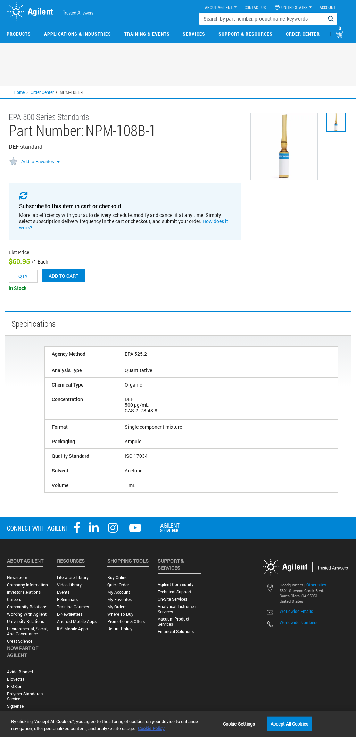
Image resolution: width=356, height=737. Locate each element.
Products (19, 34)
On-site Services (172, 599)
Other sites (316, 585)
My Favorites (119, 599)
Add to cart (63, 276)
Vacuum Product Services (173, 621)
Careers (14, 599)
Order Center (303, 34)
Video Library (69, 585)
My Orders (116, 606)
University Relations (25, 621)
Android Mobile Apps (77, 621)
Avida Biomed (20, 671)
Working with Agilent (27, 614)
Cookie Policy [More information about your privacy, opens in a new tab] (151, 728)
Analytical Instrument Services (178, 609)
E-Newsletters (69, 614)
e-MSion (15, 686)
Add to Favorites (37, 161)
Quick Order (118, 585)
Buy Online (117, 577)
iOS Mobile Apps (72, 628)
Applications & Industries (77, 34)
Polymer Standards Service (25, 696)
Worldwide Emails (296, 611)
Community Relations (27, 606)
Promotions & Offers (126, 621)
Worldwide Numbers (298, 622)
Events (63, 592)
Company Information (27, 585)
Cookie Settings (239, 723)
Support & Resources (245, 34)
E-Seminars (67, 599)
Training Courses (73, 606)
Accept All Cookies (289, 723)
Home (19, 92)
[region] (178, 724)
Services (194, 34)
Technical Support (174, 591)
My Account (118, 592)
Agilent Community (175, 584)
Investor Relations (24, 592)
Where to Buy (120, 614)
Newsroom (17, 577)
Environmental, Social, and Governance (27, 631)
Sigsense (15, 706)
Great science (19, 641)
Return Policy (119, 628)
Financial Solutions (176, 631)
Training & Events (147, 34)
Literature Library (73, 577)
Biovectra (16, 679)
